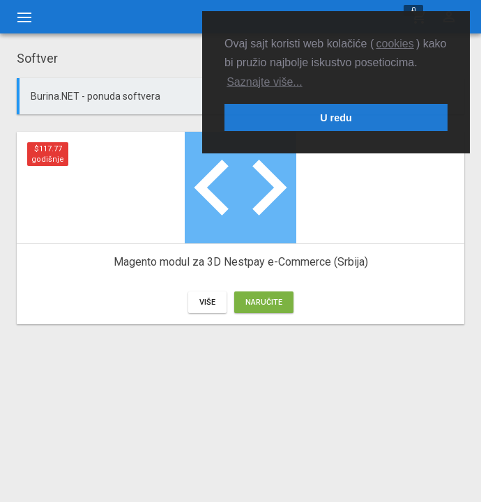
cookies (394, 44)
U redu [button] (336, 117)
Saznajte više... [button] (265, 82)
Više (207, 302)
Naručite (263, 302)
